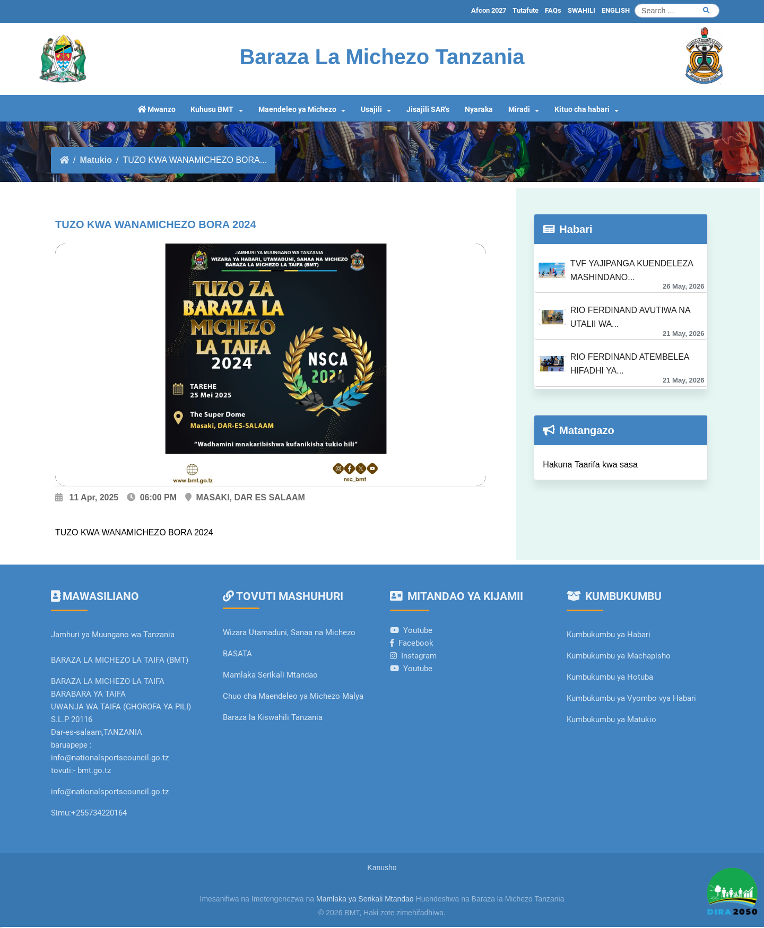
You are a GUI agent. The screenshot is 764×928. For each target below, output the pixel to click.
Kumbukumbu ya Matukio (611, 719)
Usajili (371, 109)
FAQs (553, 10)
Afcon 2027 (488, 10)
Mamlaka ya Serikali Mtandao (365, 899)
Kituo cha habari (582, 109)
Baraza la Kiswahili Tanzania (273, 717)
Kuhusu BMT (211, 109)
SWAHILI (581, 10)
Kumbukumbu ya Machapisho (620, 656)
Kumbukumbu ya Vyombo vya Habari (631, 698)
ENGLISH (616, 10)
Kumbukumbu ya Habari (608, 634)
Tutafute (526, 10)
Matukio (95, 159)
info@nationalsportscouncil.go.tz (110, 791)
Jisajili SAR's (427, 109)
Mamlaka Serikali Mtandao (270, 675)
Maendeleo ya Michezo (297, 109)
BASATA (237, 653)
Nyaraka (479, 109)
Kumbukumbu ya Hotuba (610, 677)
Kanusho (381, 867)
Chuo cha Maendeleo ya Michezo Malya (293, 696)
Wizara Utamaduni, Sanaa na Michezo (289, 632)
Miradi (519, 109)
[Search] (677, 11)
